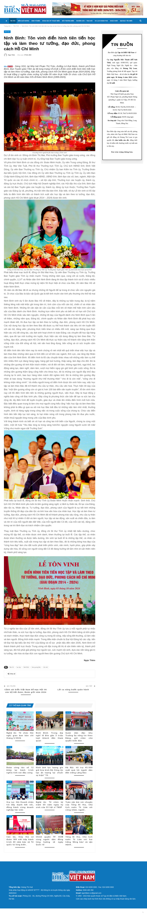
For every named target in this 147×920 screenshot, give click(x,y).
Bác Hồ (12, 671)
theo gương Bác (36, 671)
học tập (19, 671)
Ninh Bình (26, 671)
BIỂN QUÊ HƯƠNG (23, 21)
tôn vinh (45, 671)
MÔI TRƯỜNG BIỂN (68, 21)
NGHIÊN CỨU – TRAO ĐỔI (84, 21)
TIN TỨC (12, 21)
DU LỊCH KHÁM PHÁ (101, 21)
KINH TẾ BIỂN (35, 21)
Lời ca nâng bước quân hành (73, 693)
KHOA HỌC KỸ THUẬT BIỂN (51, 21)
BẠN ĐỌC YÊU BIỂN (126, 21)
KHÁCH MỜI (114, 21)
